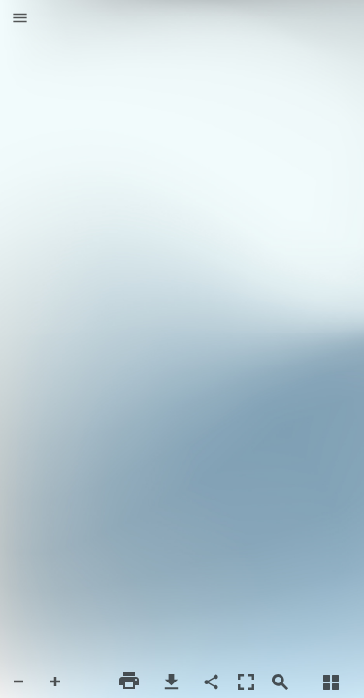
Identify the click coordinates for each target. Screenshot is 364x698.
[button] (20, 19)
